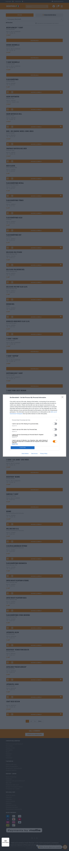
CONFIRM (23, 447)
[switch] (55, 424)
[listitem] (34, 420)
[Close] (63, 397)
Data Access (34, 453)
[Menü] (8, 839)
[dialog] (34, 425)
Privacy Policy (43, 453)
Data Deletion (25, 453)
